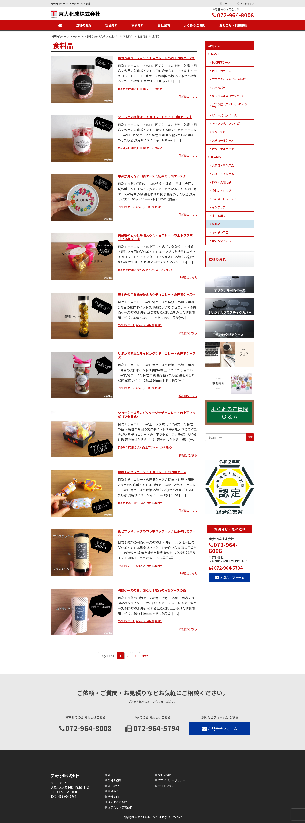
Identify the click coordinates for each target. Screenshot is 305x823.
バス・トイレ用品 (223, 174)
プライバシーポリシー (171, 780)
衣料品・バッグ (221, 190)
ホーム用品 (219, 216)
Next (145, 656)
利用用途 (131, 89)
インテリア (219, 207)
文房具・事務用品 (223, 165)
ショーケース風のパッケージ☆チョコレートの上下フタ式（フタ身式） (156, 414)
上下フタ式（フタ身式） (159, 270)
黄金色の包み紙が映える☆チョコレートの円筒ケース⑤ (156, 294)
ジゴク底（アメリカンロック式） (229, 105)
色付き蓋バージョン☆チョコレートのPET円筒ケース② (156, 58)
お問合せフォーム (230, 577)
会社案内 (164, 25)
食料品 (158, 89)
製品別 (121, 89)
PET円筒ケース (145, 89)
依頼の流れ (165, 775)
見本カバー (219, 87)
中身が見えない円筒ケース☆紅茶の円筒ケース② (152, 176)
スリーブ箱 (218, 132)
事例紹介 (137, 25)
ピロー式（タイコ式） (225, 115)
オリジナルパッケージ (225, 149)
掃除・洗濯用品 (221, 182)
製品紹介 (111, 25)
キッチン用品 (220, 232)
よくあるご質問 (194, 25)
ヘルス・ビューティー (225, 199)
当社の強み (84, 25)
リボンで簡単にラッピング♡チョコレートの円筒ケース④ (156, 355)
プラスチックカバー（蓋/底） (230, 79)
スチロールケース (223, 140)
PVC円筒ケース (126, 207)
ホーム (226, 3)
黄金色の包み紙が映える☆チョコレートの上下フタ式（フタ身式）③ (155, 237)
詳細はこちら (188, 96)
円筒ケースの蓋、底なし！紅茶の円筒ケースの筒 (152, 590)
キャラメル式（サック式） (228, 96)
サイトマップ (247, 3)
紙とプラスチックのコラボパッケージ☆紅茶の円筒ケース (157, 533)
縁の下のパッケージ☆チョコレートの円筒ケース (152, 472)
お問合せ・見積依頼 (233, 25)
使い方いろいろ (221, 241)
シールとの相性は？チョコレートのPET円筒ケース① (155, 117)
